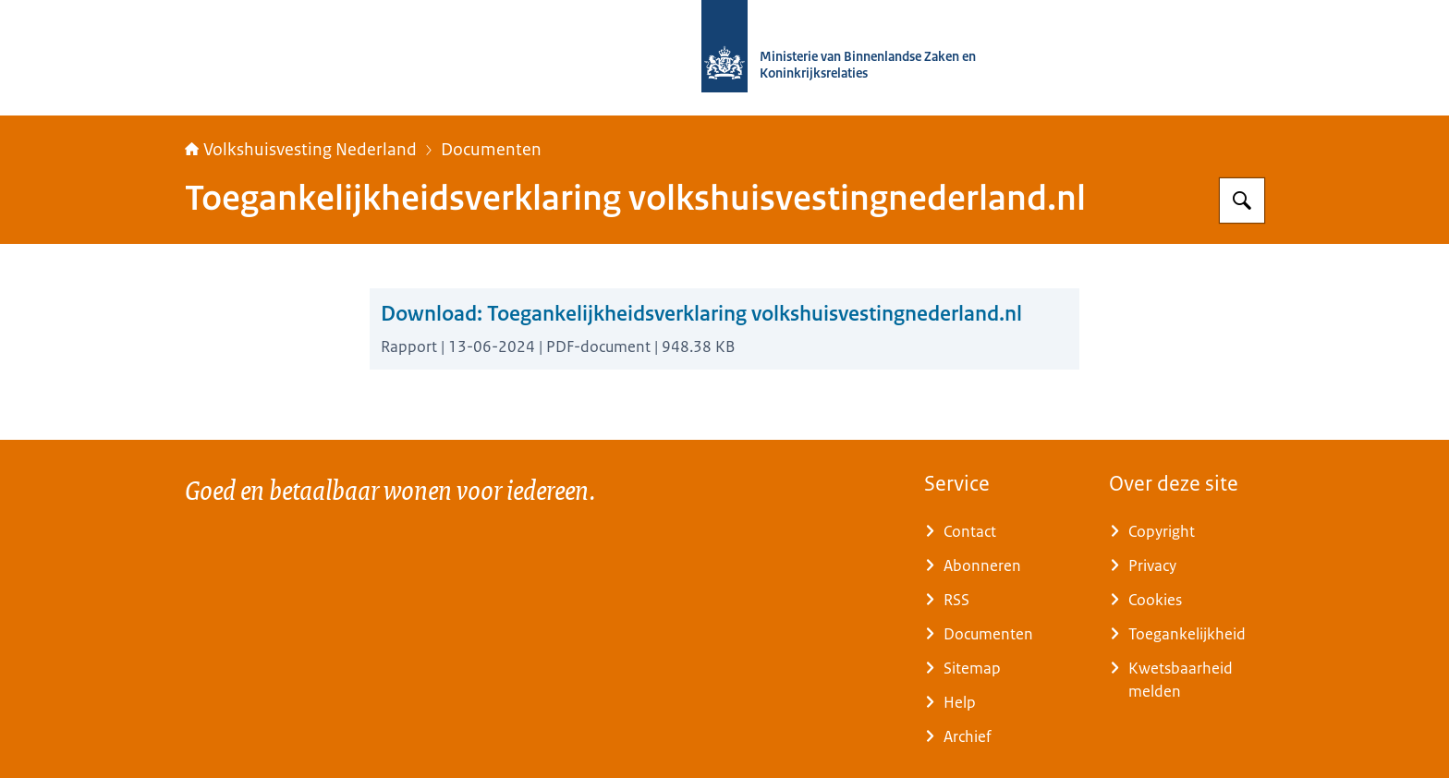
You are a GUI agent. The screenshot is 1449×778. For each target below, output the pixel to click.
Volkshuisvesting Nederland (301, 150)
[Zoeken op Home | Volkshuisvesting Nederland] (1242, 200)
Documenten (491, 150)
